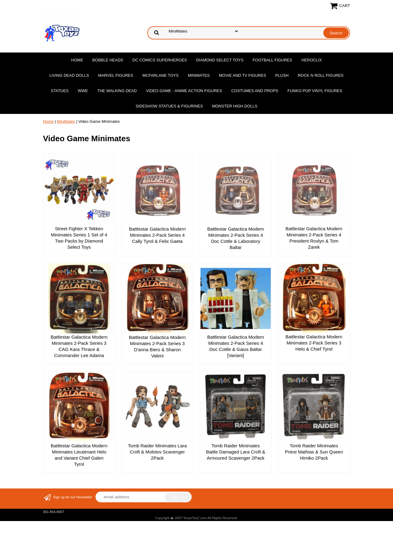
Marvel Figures (115, 75)
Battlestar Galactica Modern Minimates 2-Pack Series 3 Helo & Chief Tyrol (314, 343)
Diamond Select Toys (219, 60)
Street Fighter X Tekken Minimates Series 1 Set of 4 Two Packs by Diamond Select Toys (79, 238)
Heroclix (312, 60)
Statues (59, 90)
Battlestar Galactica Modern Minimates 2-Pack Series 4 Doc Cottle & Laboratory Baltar (235, 238)
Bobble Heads (107, 60)
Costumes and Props (254, 90)
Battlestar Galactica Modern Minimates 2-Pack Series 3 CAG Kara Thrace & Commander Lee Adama (79, 346)
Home (77, 60)
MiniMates (199, 75)
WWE (83, 90)
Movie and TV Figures (242, 75)
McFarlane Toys (160, 75)
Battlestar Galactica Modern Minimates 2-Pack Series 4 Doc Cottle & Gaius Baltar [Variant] (235, 346)
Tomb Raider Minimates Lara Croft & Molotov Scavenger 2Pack (157, 452)
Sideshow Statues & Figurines (169, 106)
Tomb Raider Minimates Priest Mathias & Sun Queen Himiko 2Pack (314, 452)
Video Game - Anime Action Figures (184, 90)
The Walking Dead (117, 90)
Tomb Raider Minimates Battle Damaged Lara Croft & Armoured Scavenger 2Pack (235, 452)
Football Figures (272, 60)
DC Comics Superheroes (159, 60)
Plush (282, 75)
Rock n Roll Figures (321, 75)
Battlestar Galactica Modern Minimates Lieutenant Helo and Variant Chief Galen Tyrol (79, 455)
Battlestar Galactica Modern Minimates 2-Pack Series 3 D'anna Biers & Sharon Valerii (157, 346)
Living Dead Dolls (69, 75)
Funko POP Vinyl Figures (314, 90)
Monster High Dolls (234, 106)
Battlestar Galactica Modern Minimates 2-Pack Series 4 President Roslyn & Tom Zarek (314, 238)
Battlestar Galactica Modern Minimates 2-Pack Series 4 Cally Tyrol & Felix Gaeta (157, 235)
